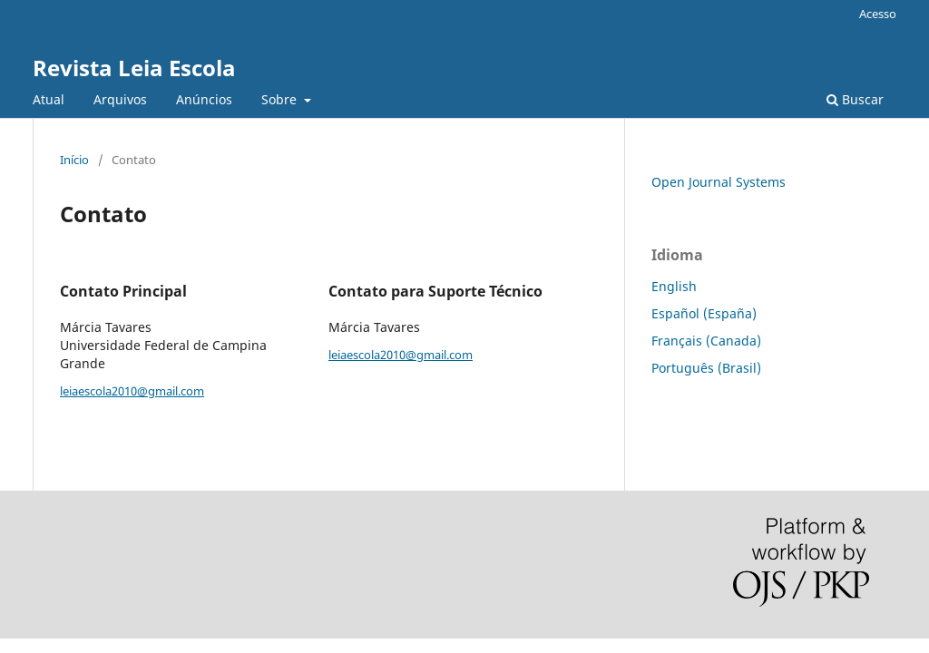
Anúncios (204, 99)
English (674, 286)
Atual (48, 99)
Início (74, 159)
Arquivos (120, 99)
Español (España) (704, 313)
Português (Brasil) (706, 367)
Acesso (877, 13)
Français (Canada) (706, 340)
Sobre (280, 99)
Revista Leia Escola (134, 68)
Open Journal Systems (718, 181)
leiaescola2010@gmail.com (132, 391)
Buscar (855, 99)
